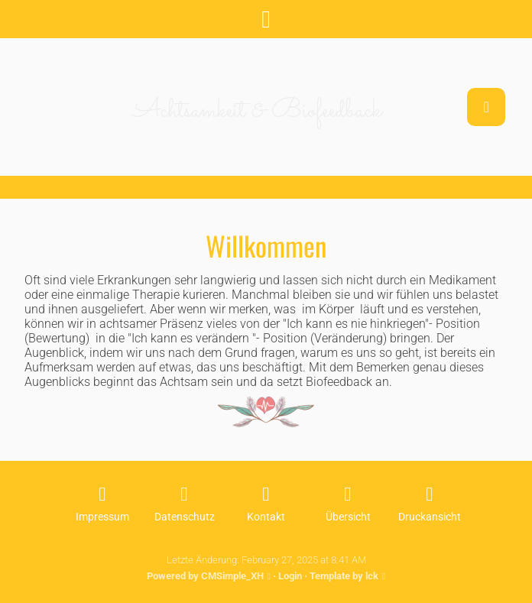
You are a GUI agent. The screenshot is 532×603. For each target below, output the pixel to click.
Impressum (102, 517)
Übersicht (348, 517)
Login (290, 576)
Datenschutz (184, 517)
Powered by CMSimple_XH (205, 576)
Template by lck (344, 576)
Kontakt (266, 517)
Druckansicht (429, 517)
